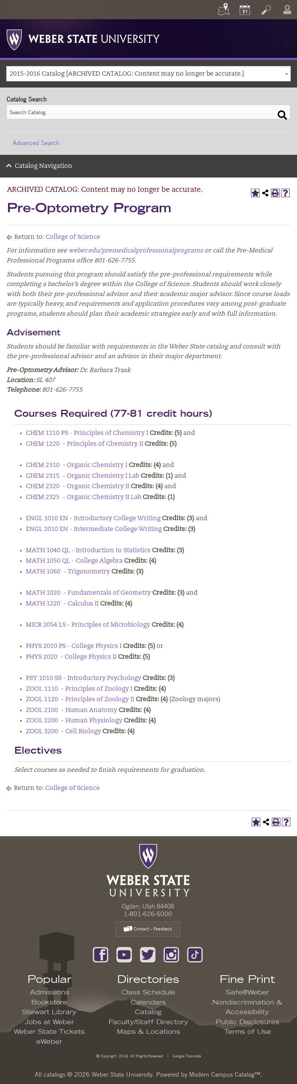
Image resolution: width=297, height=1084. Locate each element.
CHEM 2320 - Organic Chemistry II (77, 487)
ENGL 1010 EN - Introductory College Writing (93, 519)
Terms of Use (247, 1032)
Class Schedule (148, 992)
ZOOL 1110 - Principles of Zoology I (79, 689)
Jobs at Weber (49, 1022)
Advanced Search (36, 143)
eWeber (49, 1042)
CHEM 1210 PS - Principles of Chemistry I (87, 433)
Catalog (148, 1012)
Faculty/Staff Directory (148, 1022)
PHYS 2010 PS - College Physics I (73, 646)
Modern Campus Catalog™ (225, 1074)
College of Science (73, 237)
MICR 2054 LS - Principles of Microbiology (88, 625)
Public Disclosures (247, 1022)
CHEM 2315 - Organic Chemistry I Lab (82, 476)
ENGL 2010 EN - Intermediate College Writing (94, 529)
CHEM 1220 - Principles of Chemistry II (84, 444)
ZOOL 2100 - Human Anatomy (71, 710)
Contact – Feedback (147, 929)
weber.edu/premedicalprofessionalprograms (135, 251)
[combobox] (148, 73)
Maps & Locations (148, 1032)
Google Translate (186, 1055)
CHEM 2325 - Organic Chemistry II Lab (83, 497)
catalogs (54, 1074)
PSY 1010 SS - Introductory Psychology (83, 678)
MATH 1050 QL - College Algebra (74, 561)
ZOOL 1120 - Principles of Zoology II (80, 700)
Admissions (49, 992)
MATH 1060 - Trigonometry (68, 572)
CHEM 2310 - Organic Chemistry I (76, 465)
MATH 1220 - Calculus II (62, 604)
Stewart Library (49, 1012)
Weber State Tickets (49, 1032)
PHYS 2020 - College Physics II (71, 657)
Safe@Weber (247, 992)
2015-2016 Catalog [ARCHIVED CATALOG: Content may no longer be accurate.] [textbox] (127, 74)
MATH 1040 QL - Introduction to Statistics (88, 551)
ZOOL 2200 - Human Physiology (74, 721)
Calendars (148, 1002)
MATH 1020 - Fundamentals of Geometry (88, 593)
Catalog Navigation (43, 166)
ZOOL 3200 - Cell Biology (63, 732)
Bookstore (49, 1002)
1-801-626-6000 (148, 914)
